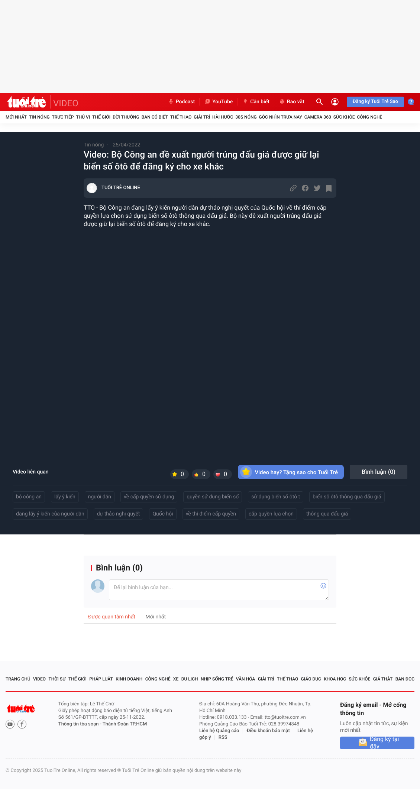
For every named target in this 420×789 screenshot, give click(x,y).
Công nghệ (369, 117)
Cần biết (255, 102)
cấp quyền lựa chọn (271, 514)
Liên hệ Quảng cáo (219, 731)
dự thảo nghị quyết (118, 514)
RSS (223, 737)
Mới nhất (16, 117)
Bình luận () (378, 471)
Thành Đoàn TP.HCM (125, 724)
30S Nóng (245, 117)
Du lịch (189, 679)
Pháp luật (101, 679)
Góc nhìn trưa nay (280, 117)
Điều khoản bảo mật (268, 731)
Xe (175, 679)
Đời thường (126, 117)
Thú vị (83, 117)
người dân (99, 497)
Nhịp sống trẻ (217, 679)
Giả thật (383, 679)
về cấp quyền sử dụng (149, 497)
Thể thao (180, 117)
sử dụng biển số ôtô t (275, 497)
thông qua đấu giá (327, 514)
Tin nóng (39, 117)
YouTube (218, 102)
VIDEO (65, 103)
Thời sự (56, 679)
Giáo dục (311, 679)
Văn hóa (245, 679)
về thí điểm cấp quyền (211, 514)
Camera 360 (317, 117)
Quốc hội (162, 514)
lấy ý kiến (64, 497)
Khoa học (335, 679)
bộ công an (29, 497)
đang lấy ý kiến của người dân (50, 514)
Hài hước (222, 117)
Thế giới (101, 117)
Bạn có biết (155, 117)
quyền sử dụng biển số (213, 497)
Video (39, 679)
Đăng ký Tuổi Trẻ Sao (375, 101)
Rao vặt (291, 102)
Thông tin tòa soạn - (80, 724)
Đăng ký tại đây (384, 743)
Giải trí (202, 117)
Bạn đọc (404, 679)
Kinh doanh (129, 679)
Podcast (181, 102)
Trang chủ (18, 679)
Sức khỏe (344, 117)
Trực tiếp (63, 117)
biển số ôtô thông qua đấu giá (347, 497)
